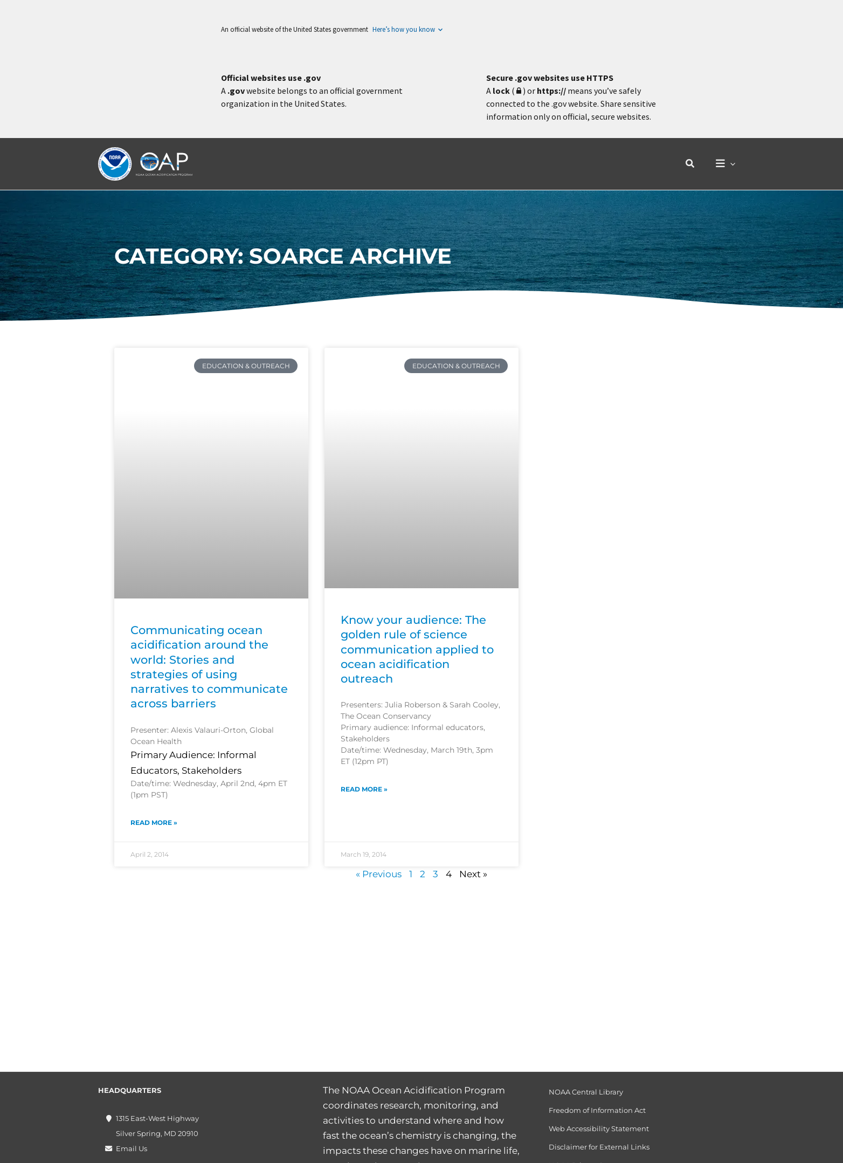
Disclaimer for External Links (599, 1147)
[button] (693, 164)
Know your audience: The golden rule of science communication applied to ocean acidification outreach (417, 649)
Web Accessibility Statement (599, 1128)
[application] (732, 164)
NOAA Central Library (586, 1092)
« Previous (379, 874)
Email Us (131, 1148)
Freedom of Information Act (597, 1110)
